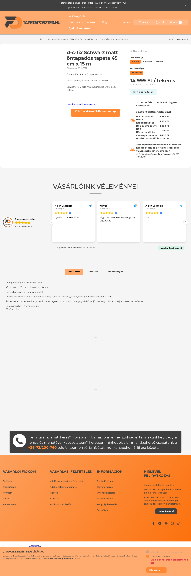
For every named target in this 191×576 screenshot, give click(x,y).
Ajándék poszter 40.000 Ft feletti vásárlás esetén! (92, 7)
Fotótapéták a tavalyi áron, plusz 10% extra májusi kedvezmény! (92, 2)
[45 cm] (135, 62)
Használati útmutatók (82, 22)
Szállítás (54, 498)
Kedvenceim (9, 504)
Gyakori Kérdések (79, 28)
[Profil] (159, 22)
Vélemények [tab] (115, 271)
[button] (77, 16)
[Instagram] (172, 523)
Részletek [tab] (74, 271)
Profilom (7, 492)
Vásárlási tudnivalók (60, 504)
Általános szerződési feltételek (66, 481)
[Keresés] (144, 22)
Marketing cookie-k (169, 560)
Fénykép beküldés (107, 504)
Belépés (7, 481)
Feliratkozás (166, 511)
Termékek (102, 510)
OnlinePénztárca (106, 492)
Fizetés (54, 492)
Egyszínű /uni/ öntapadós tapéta (114, 39)
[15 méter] (136, 73)
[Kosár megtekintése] (176, 22)
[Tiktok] (178, 523)
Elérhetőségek (105, 481)
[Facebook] (153, 523)
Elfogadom (156, 570)
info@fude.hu (144, 154)
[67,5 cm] (147, 62)
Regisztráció (9, 487)
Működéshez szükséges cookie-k (167, 552)
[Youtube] (166, 523)
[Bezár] (185, 5)
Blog (104, 22)
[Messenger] (160, 523)
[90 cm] (159, 62)
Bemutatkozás (105, 487)
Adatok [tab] (93, 271)
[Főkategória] (41, 39)
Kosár (6, 498)
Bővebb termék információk (81, 104)
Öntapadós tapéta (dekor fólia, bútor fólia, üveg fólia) (70, 39)
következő (182, 39)
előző (171, 39)
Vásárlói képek (105, 498)
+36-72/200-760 (42, 447)
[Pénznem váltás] (125, 22)
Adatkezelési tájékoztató (63, 487)
